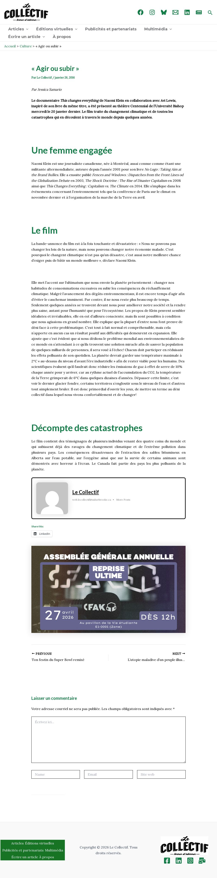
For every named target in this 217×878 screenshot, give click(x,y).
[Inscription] (202, 860)
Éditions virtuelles (56, 29)
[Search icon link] (210, 13)
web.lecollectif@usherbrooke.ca (91, 499)
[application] (26, 29)
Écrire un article (26, 37)
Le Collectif (85, 492)
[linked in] (187, 12)
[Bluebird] (164, 12)
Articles (18, 29)
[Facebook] (140, 12)
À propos (61, 36)
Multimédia (157, 29)
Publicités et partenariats (110, 29)
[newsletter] (199, 12)
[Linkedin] (178, 860)
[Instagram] (152, 12)
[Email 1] (175, 12)
